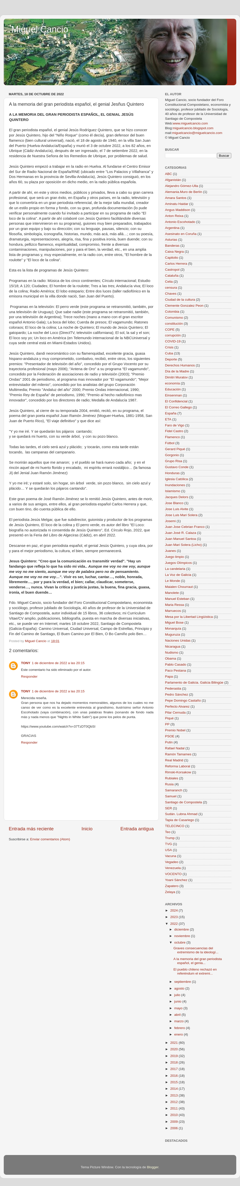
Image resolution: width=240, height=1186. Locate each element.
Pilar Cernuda (175, 712)
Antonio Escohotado (180, 222)
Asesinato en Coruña (180, 234)
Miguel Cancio (39, 29)
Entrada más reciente (31, 828)
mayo (179, 1008)
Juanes (170, 551)
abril (178, 1015)
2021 (174, 1043)
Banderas (172, 245)
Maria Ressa (174, 605)
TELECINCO (174, 826)
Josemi (170, 521)
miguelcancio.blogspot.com (193, 128)
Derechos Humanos (180, 365)
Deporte (171, 359)
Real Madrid (174, 760)
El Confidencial (176, 401)
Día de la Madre (177, 371)
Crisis (169, 347)
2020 (174, 1049)
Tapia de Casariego (179, 820)
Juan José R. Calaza (180, 533)
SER (168, 808)
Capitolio (171, 257)
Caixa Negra (174, 251)
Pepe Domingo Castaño (183, 700)
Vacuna (170, 856)
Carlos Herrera (176, 263)
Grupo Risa (173, 461)
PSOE (169, 736)
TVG (168, 844)
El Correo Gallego (178, 407)
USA (168, 850)
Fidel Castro (174, 431)
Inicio (87, 828)
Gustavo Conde (176, 467)
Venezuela (173, 868)
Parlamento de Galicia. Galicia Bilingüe (194, 682)
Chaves (170, 293)
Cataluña (171, 275)
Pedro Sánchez (176, 694)
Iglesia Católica (176, 479)
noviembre (182, 936)
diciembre (182, 929)
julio (177, 995)
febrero (180, 1028)
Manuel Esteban (177, 599)
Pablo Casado (175, 664)
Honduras (172, 473)
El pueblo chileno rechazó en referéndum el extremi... (195, 971)
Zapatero (171, 886)
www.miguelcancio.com (190, 123)
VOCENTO (173, 874)
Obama (170, 658)
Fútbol (169, 443)
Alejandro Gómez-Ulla (181, 186)
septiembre (183, 982)
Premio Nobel (175, 730)
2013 (174, 1095)
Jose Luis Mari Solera (181, 515)
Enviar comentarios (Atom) (50, 839)
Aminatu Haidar (176, 204)
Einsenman (173, 395)
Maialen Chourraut (179, 587)
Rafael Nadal (174, 748)
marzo (179, 1021)
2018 (174, 1062)
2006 (174, 1128)
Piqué (169, 718)
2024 (174, 910)
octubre (180, 942)
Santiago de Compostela (183, 802)
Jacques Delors (176, 497)
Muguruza (172, 634)
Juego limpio (174, 557)
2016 (174, 1076)
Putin (169, 742)
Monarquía (173, 628)
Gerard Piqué (175, 449)
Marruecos (173, 611)
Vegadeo (171, 862)
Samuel (170, 796)
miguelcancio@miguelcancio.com (197, 133)
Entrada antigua (137, 828)
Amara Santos (175, 198)
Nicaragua (172, 646)
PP (167, 724)
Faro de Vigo (174, 425)
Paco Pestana (175, 670)
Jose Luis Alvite (176, 509)
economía (172, 383)
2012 (174, 1102)
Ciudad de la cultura (180, 299)
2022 (174, 924)
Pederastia (173, 688)
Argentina (172, 228)
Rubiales (171, 778)
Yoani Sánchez (176, 880)
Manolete (172, 593)
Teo (167, 832)
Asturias (171, 239)
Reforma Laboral (177, 766)
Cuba (169, 353)
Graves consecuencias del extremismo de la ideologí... (196, 950)
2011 (174, 1108)
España (170, 413)
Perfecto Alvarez (177, 706)
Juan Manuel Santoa (180, 539)
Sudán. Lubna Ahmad (181, 814)
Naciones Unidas (177, 640)
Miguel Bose (174, 622)
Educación (173, 389)
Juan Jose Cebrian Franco (184, 527)
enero (179, 1034)
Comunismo (174, 317)
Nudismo (171, 652)
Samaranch (173, 790)
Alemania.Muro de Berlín (183, 192)
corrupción (173, 335)
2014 (174, 1089)
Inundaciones (175, 485)
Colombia (172, 311)
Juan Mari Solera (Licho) (183, 545)
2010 (174, 1115)
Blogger (152, 1167)
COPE (169, 329)
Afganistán (173, 180)
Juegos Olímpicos (178, 563)
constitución (174, 323)
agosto (179, 988)
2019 (174, 1056)
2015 (174, 1082)
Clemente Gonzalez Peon (184, 305)
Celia (169, 281)
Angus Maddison (177, 210)
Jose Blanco (174, 503)
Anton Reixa (174, 216)
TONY (25, 663)
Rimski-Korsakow (178, 772)
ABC (168, 174)
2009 (174, 1122)
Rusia (169, 784)
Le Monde (172, 581)
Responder (29, 676)
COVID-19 (172, 341)
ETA (168, 419)
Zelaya (170, 892)
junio (178, 1001)
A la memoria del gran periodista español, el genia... (198, 961)
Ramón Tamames (178, 754)
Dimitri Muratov (176, 377)
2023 (174, 917)
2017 (174, 1069)
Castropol (172, 269)
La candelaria (175, 569)
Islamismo (172, 491)
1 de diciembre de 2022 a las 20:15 (58, 663)
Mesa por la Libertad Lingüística (189, 617)
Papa (169, 676)
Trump (170, 838)
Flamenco (172, 437)
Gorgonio (172, 455)
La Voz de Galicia (178, 575)
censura (171, 287)
